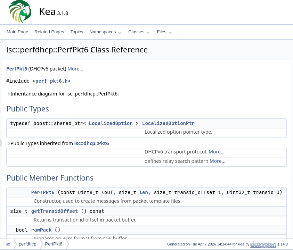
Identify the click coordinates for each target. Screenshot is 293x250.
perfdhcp (27, 244)
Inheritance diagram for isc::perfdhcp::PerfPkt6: (125, 93)
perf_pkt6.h (114, 81)
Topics (76, 31)
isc (7, 244)
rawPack (253, 81)
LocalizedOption (173, 123)
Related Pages (49, 31)
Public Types (251, 43)
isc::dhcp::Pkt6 (154, 151)
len (206, 215)
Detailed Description (258, 119)
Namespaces (105, 31)
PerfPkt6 (79, 68)
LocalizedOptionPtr (262, 51)
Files (164, 31)
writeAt (251, 96)
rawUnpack (255, 89)
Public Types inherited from (120, 151)
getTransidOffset (260, 74)
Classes (139, 31)
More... (138, 68)
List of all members (257, 203)
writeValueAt (256, 104)
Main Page (17, 31)
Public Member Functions (263, 58)
